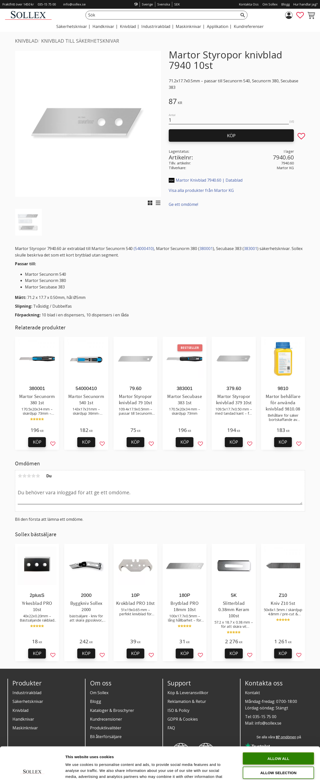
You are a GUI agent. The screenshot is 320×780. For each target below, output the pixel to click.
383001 (250, 248)
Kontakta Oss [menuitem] (249, 4)
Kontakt (252, 692)
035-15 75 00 (47, 4)
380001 (206, 248)
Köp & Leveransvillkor (187, 692)
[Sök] (242, 15)
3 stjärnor (29, 476)
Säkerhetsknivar (27, 701)
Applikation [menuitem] (217, 26)
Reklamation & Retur (186, 701)
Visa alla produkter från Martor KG (201, 190)
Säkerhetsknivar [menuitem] (71, 26)
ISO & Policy (178, 710)
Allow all (278, 726)
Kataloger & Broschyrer (112, 710)
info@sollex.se (74, 4)
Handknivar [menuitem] (103, 26)
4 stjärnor (33, 476)
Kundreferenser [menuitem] (249, 26)
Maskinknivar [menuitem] (188, 26)
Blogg (95, 701)
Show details (261, 770)
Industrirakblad (26, 692)
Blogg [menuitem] (285, 4)
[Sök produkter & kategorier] (161, 15)
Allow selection (278, 740)
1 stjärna (20, 476)
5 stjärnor (38, 476)
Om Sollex (99, 692)
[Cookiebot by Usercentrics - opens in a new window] (32, 770)
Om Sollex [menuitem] (270, 4)
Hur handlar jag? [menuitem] (305, 4)
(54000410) (144, 248)
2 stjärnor (24, 476)
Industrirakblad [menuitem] (155, 26)
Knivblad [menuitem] (128, 26)
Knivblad (20, 710)
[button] (300, 15)
